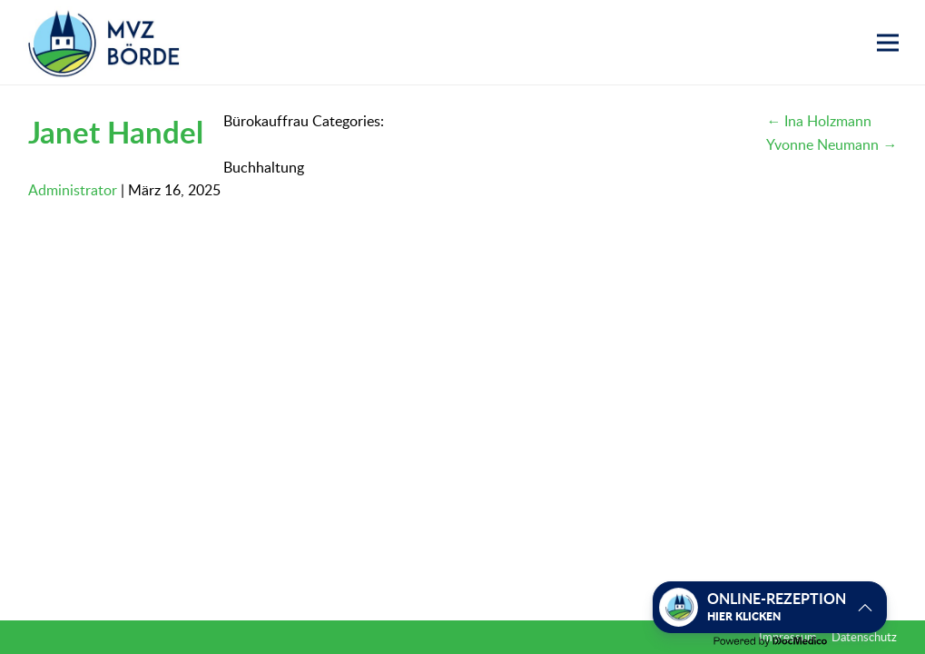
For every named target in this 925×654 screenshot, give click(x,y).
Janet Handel (115, 132)
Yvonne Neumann (831, 144)
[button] (887, 43)
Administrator (72, 190)
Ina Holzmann (818, 121)
